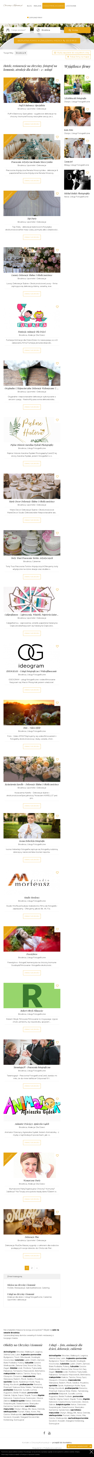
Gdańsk (7, 1395)
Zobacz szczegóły (31, 124)
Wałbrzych (29, 1352)
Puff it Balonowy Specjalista (32, 105)
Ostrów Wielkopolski (13, 1414)
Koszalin (16, 1417)
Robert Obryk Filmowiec (32, 1010)
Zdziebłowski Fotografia (75, 98)
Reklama (37, 6)
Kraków (19, 1373)
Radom (16, 1379)
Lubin (17, 1354)
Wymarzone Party (31, 1180)
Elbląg (67, 165)
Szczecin (7, 1417)
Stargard (70, 1421)
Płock (23, 1379)
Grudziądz (35, 1357)
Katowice (8, 1398)
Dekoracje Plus (32, 1237)
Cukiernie (36, 561)
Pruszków (38, 1379)
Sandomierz (18, 1406)
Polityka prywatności (52, 1448)
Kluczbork (14, 1384)
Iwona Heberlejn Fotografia (32, 841)
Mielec (29, 1387)
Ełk (29, 1409)
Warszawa (8, 1379)
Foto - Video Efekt (31, 728)
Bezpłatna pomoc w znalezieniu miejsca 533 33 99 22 (47, 40)
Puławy (21, 1362)
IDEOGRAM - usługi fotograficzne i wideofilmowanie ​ (31, 671)
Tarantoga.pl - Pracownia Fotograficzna (31, 1067)
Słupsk (27, 1395)
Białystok (18, 1390)
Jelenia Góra (9, 1354)
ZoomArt (68, 161)
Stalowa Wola (18, 1387)
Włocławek (25, 1357)
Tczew (34, 1395)
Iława (66, 196)
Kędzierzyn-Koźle (26, 1382)
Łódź (20, 1368)
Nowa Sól (32, 1365)
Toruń (16, 1357)
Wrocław (20, 1352)
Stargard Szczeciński (29, 1417)
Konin (33, 1411)
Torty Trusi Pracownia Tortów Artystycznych (32, 558)
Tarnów (26, 1373)
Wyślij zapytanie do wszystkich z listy (71, 53)
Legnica (38, 1352)
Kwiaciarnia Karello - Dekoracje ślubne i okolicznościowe (32, 784)
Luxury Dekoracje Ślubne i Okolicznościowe (31, 275)
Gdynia (14, 1395)
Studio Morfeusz (32, 897)
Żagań (6, 1368)
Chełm (33, 1360)
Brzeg (6, 1384)
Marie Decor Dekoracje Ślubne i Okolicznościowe (32, 501)
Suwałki (26, 1390)
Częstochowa (19, 1398)
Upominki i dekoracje (36, 109)
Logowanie (71, 6)
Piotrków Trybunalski (32, 1368)
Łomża (33, 1390)
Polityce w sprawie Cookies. (30, 1454)
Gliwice (40, 1398)
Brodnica (21, 53)
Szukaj (75, 30)
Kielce (28, 1401)
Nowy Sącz (36, 1373)
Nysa (37, 1382)
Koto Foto (68, 130)
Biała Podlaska (10, 1362)
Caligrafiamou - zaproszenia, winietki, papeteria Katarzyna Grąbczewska (32, 614)
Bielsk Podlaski (20, 1392)
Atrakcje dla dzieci (36, 335)
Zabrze (7, 1401)
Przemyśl (8, 1387)
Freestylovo (31, 954)
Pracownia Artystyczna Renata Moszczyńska (32, 162)
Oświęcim (8, 1376)
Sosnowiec (31, 1398)
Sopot (21, 1395)
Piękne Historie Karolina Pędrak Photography (32, 445)
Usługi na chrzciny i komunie (20, 1294)
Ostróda (41, 1409)
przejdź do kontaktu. (62, 1442)
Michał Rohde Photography (77, 193)
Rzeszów (38, 1384)
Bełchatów (40, 1371)
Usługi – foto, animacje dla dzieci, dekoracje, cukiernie (65, 1347)
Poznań (20, 1411)
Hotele (10, 1288)
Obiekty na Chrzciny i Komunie (23, 1345)
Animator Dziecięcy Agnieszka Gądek (32, 1124)
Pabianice (8, 1371)
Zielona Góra (21, 1365)
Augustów (8, 1392)
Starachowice (22, 1403)
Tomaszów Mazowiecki (23, 1371)
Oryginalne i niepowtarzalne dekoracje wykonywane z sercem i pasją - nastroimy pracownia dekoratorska (32, 388)
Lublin (27, 1360)
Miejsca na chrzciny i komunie (21, 1285)
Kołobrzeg (8, 1420)
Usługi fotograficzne (36, 448)
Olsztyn (67, 101)
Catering (45, 1288)
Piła (38, 1411)
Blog (29, 6)
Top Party (32, 218)
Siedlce (30, 1379)
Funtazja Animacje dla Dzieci (32, 331)
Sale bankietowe (33, 1288)
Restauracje (19, 1288)
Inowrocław (9, 1360)
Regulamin (37, 1448)
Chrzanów (17, 1376)
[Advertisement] (48, 1318)
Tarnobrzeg (37, 1387)
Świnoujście (19, 1420)
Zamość (40, 1360)
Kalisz (27, 1411)
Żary (39, 1365)
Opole (15, 1382)
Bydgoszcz (8, 1357)
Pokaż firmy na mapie (78, 57)
